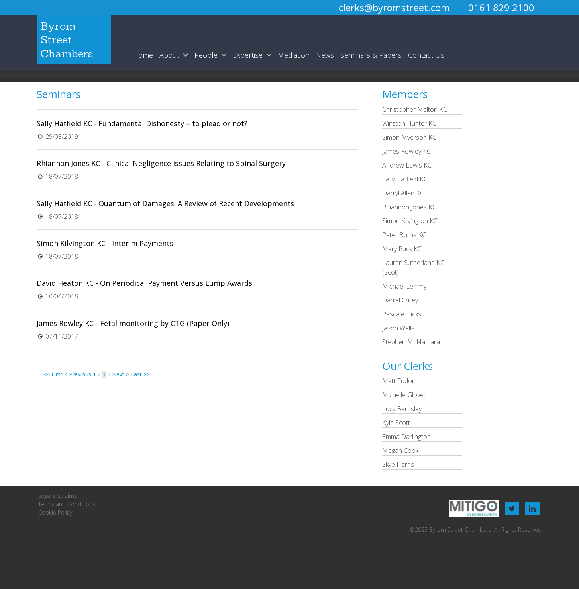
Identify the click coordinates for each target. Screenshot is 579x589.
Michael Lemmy (404, 286)
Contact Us (426, 55)
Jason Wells (398, 328)
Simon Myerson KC (409, 137)
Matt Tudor (398, 380)
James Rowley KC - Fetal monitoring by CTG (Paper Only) (133, 323)
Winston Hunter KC (409, 123)
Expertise (248, 55)
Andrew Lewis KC (407, 165)
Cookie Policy (55, 512)
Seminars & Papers (371, 55)
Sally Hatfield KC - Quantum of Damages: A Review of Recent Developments (165, 203)
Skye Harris (398, 464)
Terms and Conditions (66, 504)
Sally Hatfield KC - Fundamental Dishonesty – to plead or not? (142, 123)
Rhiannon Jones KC (409, 207)
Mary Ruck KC (402, 248)
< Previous (77, 374)
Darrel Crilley (400, 300)
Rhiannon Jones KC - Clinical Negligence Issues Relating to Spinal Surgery (161, 163)
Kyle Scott (396, 422)
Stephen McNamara (411, 341)
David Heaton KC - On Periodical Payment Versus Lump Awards (144, 283)
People (206, 55)
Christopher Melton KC (414, 109)
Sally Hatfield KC (405, 179)
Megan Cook (400, 450)
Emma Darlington (406, 436)
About (169, 55)
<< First (53, 374)
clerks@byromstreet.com (394, 7)
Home (143, 55)
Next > (120, 374)
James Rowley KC (406, 151)
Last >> (140, 374)
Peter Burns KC (404, 234)
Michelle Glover (404, 394)
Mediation (294, 55)
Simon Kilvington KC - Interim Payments (105, 243)
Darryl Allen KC (403, 193)
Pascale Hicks (401, 314)
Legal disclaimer (58, 495)
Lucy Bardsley (402, 408)
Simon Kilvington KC (410, 220)
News (325, 55)
